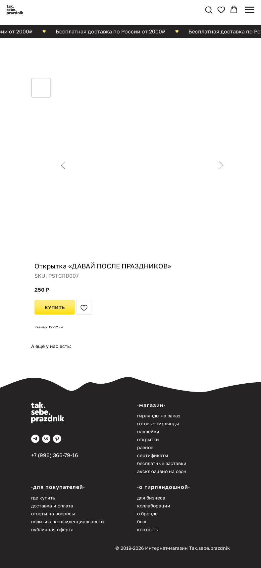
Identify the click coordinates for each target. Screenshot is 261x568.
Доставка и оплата (52, 505)
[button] (209, 10)
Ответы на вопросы (53, 513)
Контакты (148, 529)
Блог (142, 521)
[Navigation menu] (249, 10)
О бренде (147, 513)
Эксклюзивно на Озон (161, 471)
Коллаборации (153, 505)
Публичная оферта (52, 529)
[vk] (46, 439)
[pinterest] (57, 439)
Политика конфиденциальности (67, 521)
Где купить (43, 497)
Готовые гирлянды (158, 423)
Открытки (148, 439)
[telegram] (35, 439)
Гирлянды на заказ (158, 415)
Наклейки (148, 431)
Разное (145, 447)
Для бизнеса (151, 497)
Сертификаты (152, 455)
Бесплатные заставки (161, 463)
